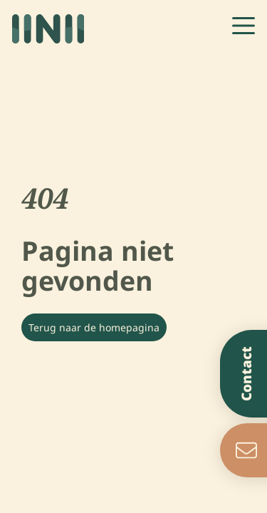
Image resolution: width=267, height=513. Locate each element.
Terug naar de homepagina (93, 327)
